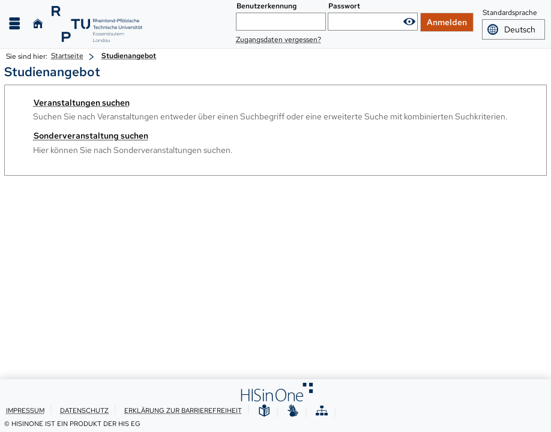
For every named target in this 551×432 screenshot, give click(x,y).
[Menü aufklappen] (14, 23)
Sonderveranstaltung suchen (91, 135)
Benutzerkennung (266, 6)
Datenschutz (84, 410)
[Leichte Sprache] (264, 411)
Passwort (344, 6)
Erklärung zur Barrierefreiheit (183, 410)
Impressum (25, 410)
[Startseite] (38, 23)
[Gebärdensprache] (293, 411)
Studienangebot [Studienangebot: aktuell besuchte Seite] (128, 56)
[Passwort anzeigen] (409, 22)
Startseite (67, 56)
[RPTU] (97, 24)
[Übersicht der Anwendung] (322, 411)
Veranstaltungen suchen (82, 102)
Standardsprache (510, 13)
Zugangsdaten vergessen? (278, 39)
